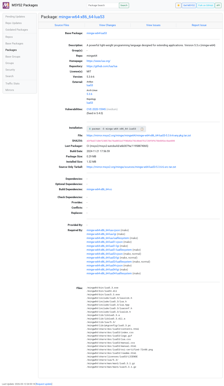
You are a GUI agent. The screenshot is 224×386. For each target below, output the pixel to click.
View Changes (107, 25)
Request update (44, 384)
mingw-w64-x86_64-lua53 (81, 17)
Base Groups (12, 56)
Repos (9, 36)
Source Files (62, 25)
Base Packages (14, 43)
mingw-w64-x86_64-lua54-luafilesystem (109, 273)
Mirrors (9, 90)
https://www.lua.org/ (98, 61)
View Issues (153, 25)
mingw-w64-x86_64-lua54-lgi (103, 269)
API (218, 5)
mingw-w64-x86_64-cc (99, 189)
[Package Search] (103, 5)
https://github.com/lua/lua (102, 66)
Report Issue (199, 25)
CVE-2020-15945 (96, 109)
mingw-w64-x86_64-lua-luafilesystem (108, 238)
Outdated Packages (16, 29)
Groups (9, 63)
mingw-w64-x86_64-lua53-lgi (103, 257)
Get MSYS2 (189, 5)
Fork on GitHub (205, 5)
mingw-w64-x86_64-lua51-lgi (103, 246)
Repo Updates (13, 23)
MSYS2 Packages (20, 5)
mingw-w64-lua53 (97, 33)
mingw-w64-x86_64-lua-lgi (101, 234)
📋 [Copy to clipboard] (142, 129)
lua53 (90, 85)
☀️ (178, 5)
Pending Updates (15, 16)
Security (10, 69)
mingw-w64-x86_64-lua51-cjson (105, 242)
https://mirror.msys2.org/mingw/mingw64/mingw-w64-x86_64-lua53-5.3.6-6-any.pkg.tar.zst (139, 135)
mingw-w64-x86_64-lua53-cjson (105, 253)
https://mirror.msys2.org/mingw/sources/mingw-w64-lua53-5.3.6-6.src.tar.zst (131, 167)
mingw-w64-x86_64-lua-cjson (103, 230)
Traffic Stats (12, 83)
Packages (11, 50)
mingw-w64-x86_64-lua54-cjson (105, 265)
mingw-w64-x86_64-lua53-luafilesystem (109, 261)
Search (123, 5)
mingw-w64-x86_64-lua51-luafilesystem (109, 249)
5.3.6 (89, 94)
